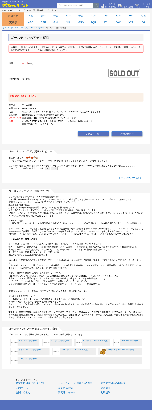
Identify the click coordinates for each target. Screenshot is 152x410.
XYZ (131, 22)
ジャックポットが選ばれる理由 (75, 383)
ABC (30, 22)
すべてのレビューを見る (130, 177)
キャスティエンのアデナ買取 (70, 351)
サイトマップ (8, 28)
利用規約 (105, 392)
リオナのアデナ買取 (56, 342)
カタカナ (13, 15)
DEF (43, 22)
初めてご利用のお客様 (113, 383)
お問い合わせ (127, 134)
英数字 (13, 22)
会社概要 (105, 387)
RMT (16, 28)
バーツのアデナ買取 (24, 360)
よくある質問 (127, 7)
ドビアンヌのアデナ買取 (26, 351)
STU (105, 22)
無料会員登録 (110, 7)
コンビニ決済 (65, 387)
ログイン (112, 4)
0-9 (143, 22)
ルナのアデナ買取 (126, 342)
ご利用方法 (22, 387)
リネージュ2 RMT (27, 28)
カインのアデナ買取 (24, 342)
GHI (56, 22)
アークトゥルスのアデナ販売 (117, 351)
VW (118, 22)
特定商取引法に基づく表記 (30, 383)
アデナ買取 (40, 28)
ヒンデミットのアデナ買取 (92, 342)
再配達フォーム (66, 392)
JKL (68, 22)
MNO (81, 22)
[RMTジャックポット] (15, 4)
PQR (93, 22)
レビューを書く (93, 134)
